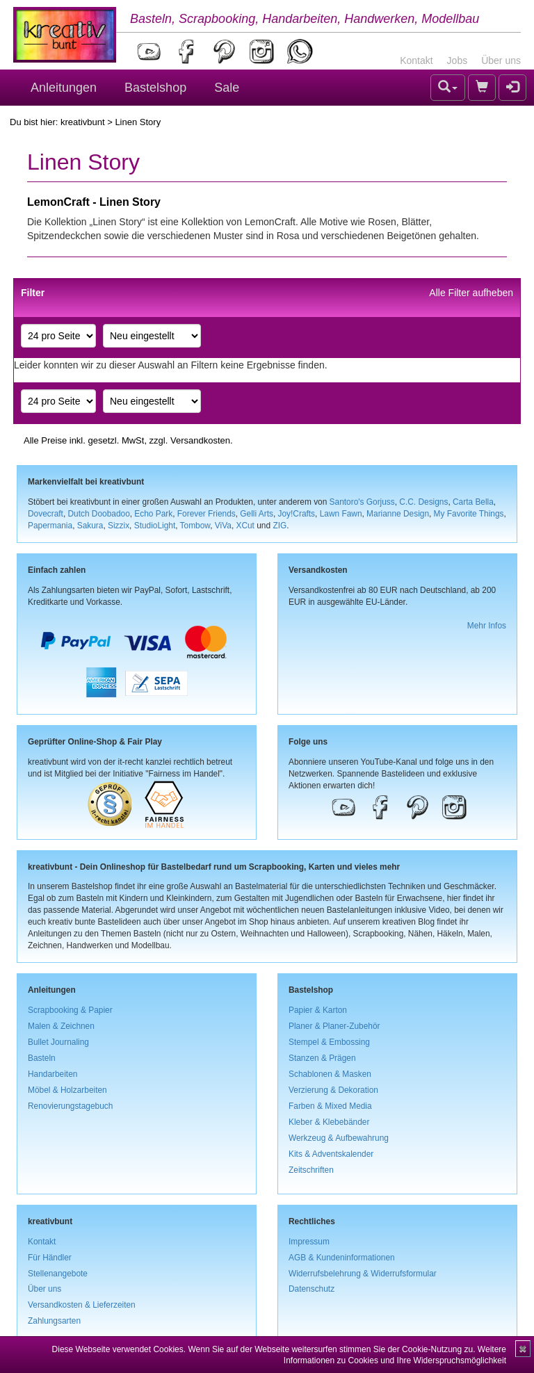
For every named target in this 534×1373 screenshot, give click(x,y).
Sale (226, 88)
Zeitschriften (311, 1170)
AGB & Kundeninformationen (342, 1257)
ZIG (279, 525)
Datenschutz (311, 1289)
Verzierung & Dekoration (333, 1090)
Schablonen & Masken (330, 1074)
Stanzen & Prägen (322, 1058)
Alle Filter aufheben (471, 292)
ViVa (223, 525)
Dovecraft (45, 514)
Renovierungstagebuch (70, 1106)
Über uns (501, 60)
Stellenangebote (58, 1273)
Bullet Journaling (58, 1042)
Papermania (50, 525)
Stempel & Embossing (329, 1042)
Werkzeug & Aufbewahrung (339, 1138)
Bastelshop (155, 88)
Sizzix (118, 525)
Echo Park (153, 514)
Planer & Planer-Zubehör (334, 1026)
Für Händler (50, 1257)
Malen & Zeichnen (61, 1026)
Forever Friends (206, 514)
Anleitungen (64, 88)
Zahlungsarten (54, 1321)
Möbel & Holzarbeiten (67, 1090)
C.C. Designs (423, 502)
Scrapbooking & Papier (70, 1010)
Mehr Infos (486, 626)
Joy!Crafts (297, 514)
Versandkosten (200, 440)
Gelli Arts (256, 514)
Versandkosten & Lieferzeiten (82, 1305)
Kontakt (416, 60)
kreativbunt (82, 122)
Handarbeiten (52, 1074)
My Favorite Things (469, 514)
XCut (245, 525)
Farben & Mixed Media (330, 1106)
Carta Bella (473, 502)
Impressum (309, 1241)
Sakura (90, 525)
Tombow (195, 525)
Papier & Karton (318, 1010)
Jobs (457, 60)
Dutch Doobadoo (99, 514)
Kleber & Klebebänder (329, 1122)
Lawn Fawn (341, 514)
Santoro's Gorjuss (362, 502)
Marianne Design (397, 514)
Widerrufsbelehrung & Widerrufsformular (363, 1273)
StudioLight (155, 525)
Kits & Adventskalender (331, 1154)
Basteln (42, 1058)
